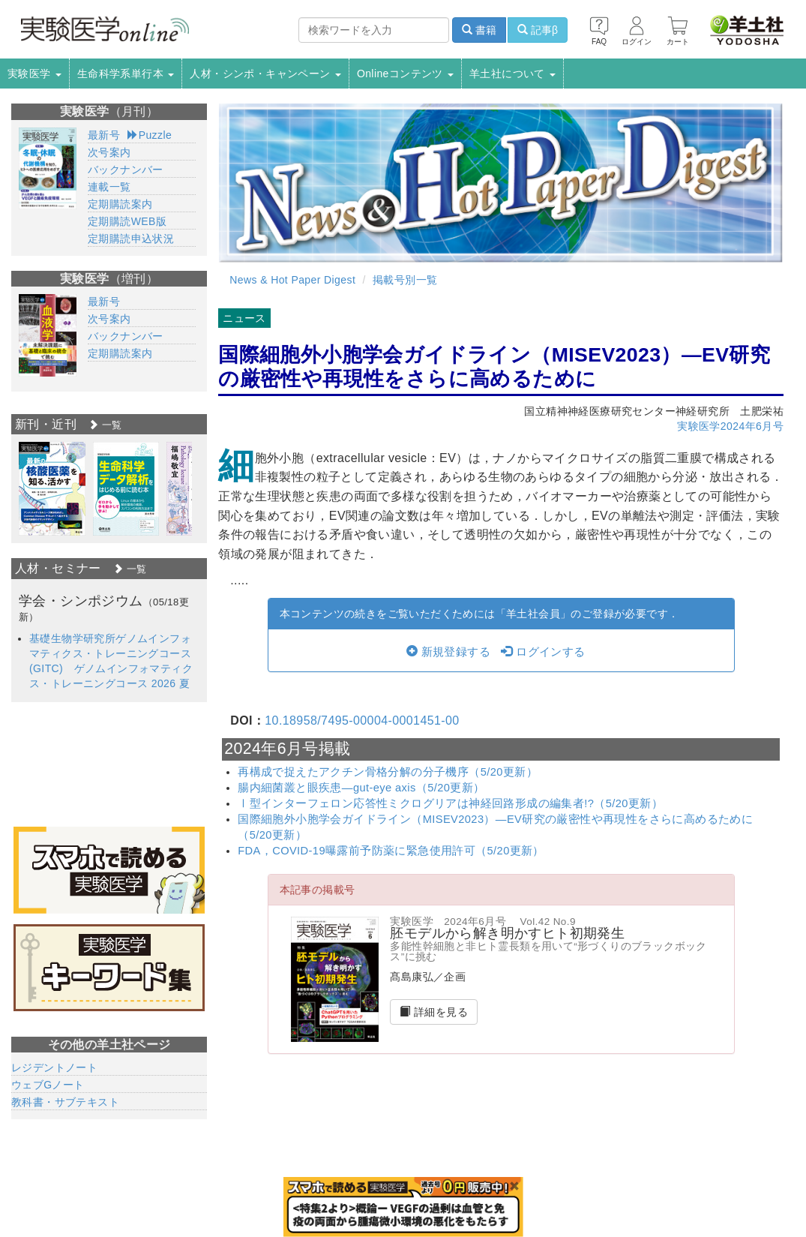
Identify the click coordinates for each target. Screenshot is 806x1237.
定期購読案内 (120, 204)
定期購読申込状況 (131, 239)
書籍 (479, 30)
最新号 (104, 135)
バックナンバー (125, 170)
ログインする (543, 652)
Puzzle (149, 135)
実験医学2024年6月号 (730, 426)
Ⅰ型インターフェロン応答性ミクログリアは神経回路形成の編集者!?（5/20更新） (450, 803)
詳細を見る (434, 1012)
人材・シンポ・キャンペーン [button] (265, 74)
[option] (52, 489)
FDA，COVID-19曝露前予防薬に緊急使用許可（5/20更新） (391, 851)
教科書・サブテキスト (65, 1102)
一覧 (104, 425)
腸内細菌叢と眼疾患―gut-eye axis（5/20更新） (361, 788)
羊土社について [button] (512, 74)
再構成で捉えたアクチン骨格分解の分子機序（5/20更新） (388, 772)
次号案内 (109, 152)
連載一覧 (109, 187)
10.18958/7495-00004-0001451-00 (362, 720)
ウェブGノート (48, 1085)
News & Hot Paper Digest (292, 280)
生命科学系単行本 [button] (126, 74)
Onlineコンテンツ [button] (405, 74)
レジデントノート (54, 1067)
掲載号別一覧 (405, 280)
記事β (537, 30)
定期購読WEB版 (127, 221)
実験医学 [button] (34, 74)
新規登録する (448, 652)
